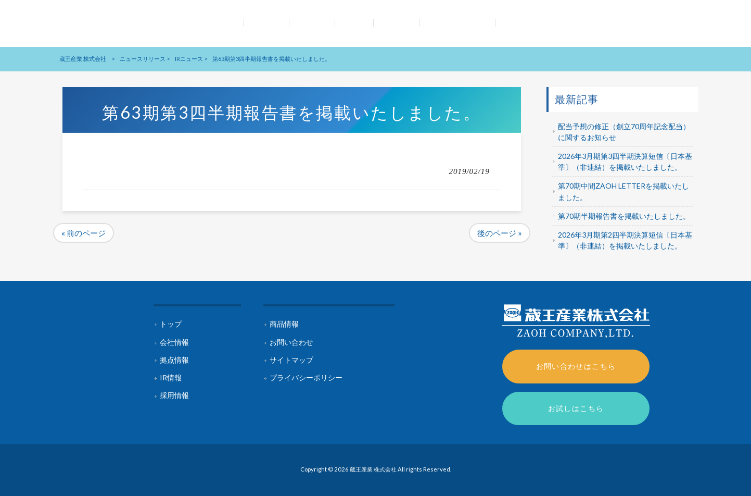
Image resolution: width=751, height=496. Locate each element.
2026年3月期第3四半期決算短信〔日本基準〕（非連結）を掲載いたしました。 (625, 161)
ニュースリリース (143, 58)
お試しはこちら (576, 408)
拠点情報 (174, 359)
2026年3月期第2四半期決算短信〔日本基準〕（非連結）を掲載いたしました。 (625, 240)
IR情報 (171, 377)
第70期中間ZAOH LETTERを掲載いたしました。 (623, 191)
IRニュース (189, 58)
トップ (171, 323)
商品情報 (284, 323)
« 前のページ (83, 233)
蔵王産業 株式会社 (82, 58)
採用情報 (174, 395)
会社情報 (174, 342)
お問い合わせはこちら (576, 366)
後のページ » (499, 233)
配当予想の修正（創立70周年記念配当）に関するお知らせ (624, 132)
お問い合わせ (291, 342)
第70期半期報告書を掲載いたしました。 (624, 216)
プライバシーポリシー (306, 377)
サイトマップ (291, 359)
